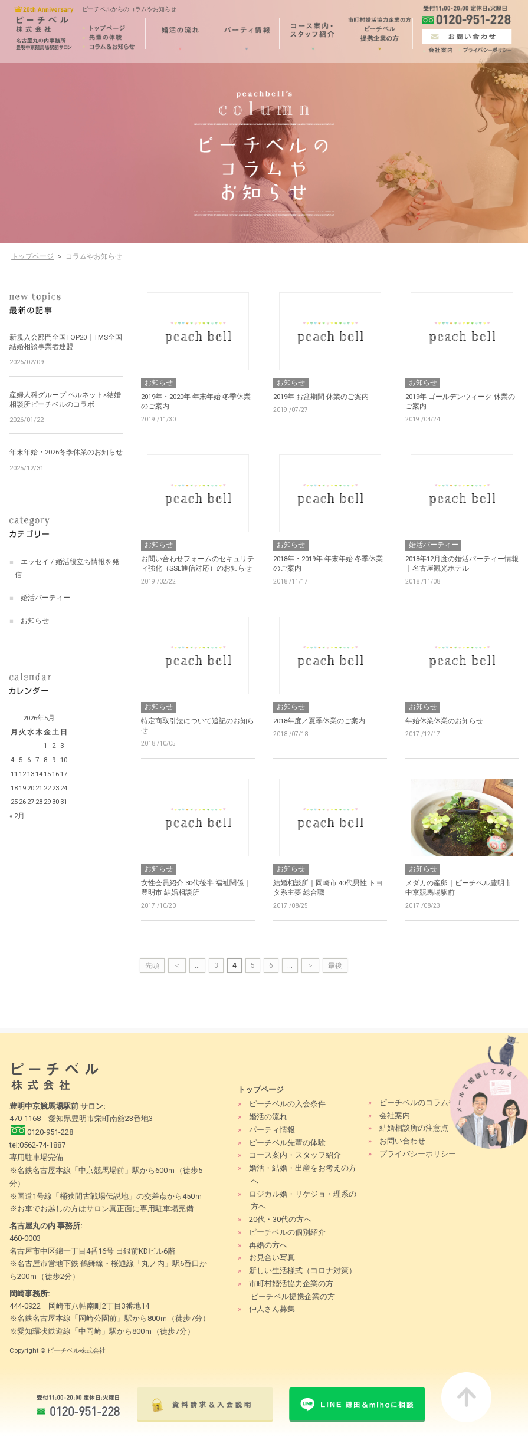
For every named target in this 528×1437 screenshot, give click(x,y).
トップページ (32, 256)
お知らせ (35, 621)
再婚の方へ (268, 1245)
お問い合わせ (402, 1140)
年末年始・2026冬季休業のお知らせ (66, 452)
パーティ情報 (272, 1129)
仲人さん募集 (272, 1308)
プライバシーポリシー (417, 1153)
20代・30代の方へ (280, 1219)
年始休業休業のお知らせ (444, 721)
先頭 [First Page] (152, 965)
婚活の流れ (268, 1116)
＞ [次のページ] (310, 965)
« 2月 (17, 816)
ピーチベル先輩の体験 (287, 1142)
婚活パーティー (45, 598)
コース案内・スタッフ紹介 (295, 1155)
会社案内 (394, 1115)
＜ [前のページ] (177, 965)
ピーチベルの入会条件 (287, 1103)
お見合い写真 (272, 1257)
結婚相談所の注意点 (413, 1127)
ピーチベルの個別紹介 (287, 1232)
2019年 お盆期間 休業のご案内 (321, 397)
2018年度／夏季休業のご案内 (319, 721)
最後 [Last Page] (335, 965)
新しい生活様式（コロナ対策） (302, 1270)
